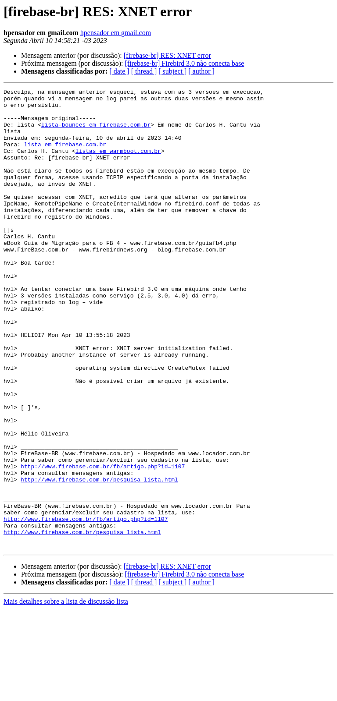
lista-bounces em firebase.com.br (96, 132)
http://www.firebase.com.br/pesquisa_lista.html (99, 558)
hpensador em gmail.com (115, 32)
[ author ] (201, 71)
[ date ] (119, 71)
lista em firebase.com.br (65, 156)
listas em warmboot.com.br (118, 164)
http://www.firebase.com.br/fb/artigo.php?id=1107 (103, 542)
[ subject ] (172, 71)
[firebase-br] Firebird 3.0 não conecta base (184, 63)
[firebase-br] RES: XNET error (167, 55)
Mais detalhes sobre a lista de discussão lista (66, 693)
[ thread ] (144, 71)
